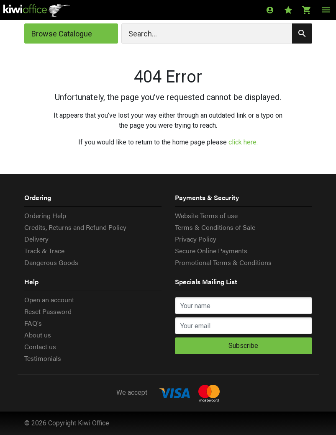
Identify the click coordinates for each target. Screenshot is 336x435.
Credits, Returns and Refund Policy (75, 227)
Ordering (37, 197)
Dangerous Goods (51, 262)
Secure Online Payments (211, 250)
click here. (243, 142)
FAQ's (33, 323)
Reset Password (48, 311)
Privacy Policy (195, 239)
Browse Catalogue (61, 33)
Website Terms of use (206, 215)
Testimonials (42, 358)
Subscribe (243, 346)
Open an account (49, 299)
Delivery (36, 239)
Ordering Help (45, 215)
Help (31, 281)
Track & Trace (44, 250)
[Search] (216, 33)
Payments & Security (207, 197)
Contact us (40, 346)
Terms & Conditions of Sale (215, 227)
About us (37, 335)
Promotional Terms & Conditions (223, 262)
